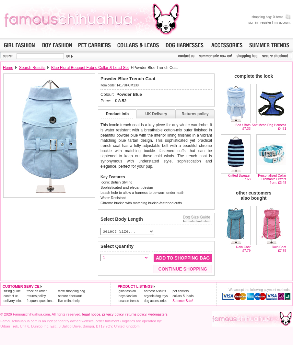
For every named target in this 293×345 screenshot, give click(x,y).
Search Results (32, 67)
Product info (117, 114)
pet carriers (180, 291)
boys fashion (128, 296)
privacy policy (112, 315)
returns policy (36, 296)
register (265, 22)
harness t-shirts (155, 291)
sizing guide (12, 291)
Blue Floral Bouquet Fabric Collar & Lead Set (90, 67)
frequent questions (40, 301)
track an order (37, 291)
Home (8, 67)
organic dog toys (156, 296)
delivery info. (13, 301)
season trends (129, 301)
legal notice (91, 315)
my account (282, 22)
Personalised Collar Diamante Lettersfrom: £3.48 (272, 179)
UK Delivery (156, 114)
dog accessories (155, 301)
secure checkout (70, 296)
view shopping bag (71, 291)
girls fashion (127, 291)
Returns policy (195, 114)
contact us (11, 296)
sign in (253, 22)
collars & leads (182, 296)
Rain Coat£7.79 (243, 248)
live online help (68, 301)
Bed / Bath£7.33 (243, 126)
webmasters (158, 315)
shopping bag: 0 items (271, 17)
